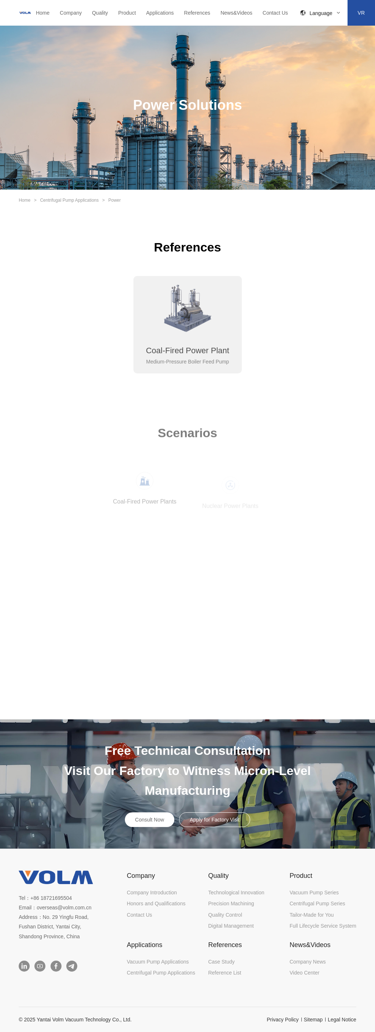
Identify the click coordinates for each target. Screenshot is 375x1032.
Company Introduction (152, 892)
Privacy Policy (282, 1019)
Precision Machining (231, 903)
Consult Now (149, 820)
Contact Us (275, 13)
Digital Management (231, 926)
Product (127, 13)
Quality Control (225, 915)
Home (42, 13)
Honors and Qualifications (156, 903)
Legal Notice (342, 1019)
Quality (100, 13)
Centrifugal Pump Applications (69, 200)
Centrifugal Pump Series (317, 903)
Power (114, 200)
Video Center (304, 973)
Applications (160, 13)
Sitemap (313, 1019)
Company (71, 13)
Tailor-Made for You (312, 915)
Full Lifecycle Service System (323, 926)
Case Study (221, 962)
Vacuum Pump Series (314, 892)
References (197, 13)
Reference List (224, 973)
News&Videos (236, 13)
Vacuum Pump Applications (158, 962)
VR (361, 13)
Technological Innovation (236, 892)
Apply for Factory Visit (215, 820)
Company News (308, 962)
